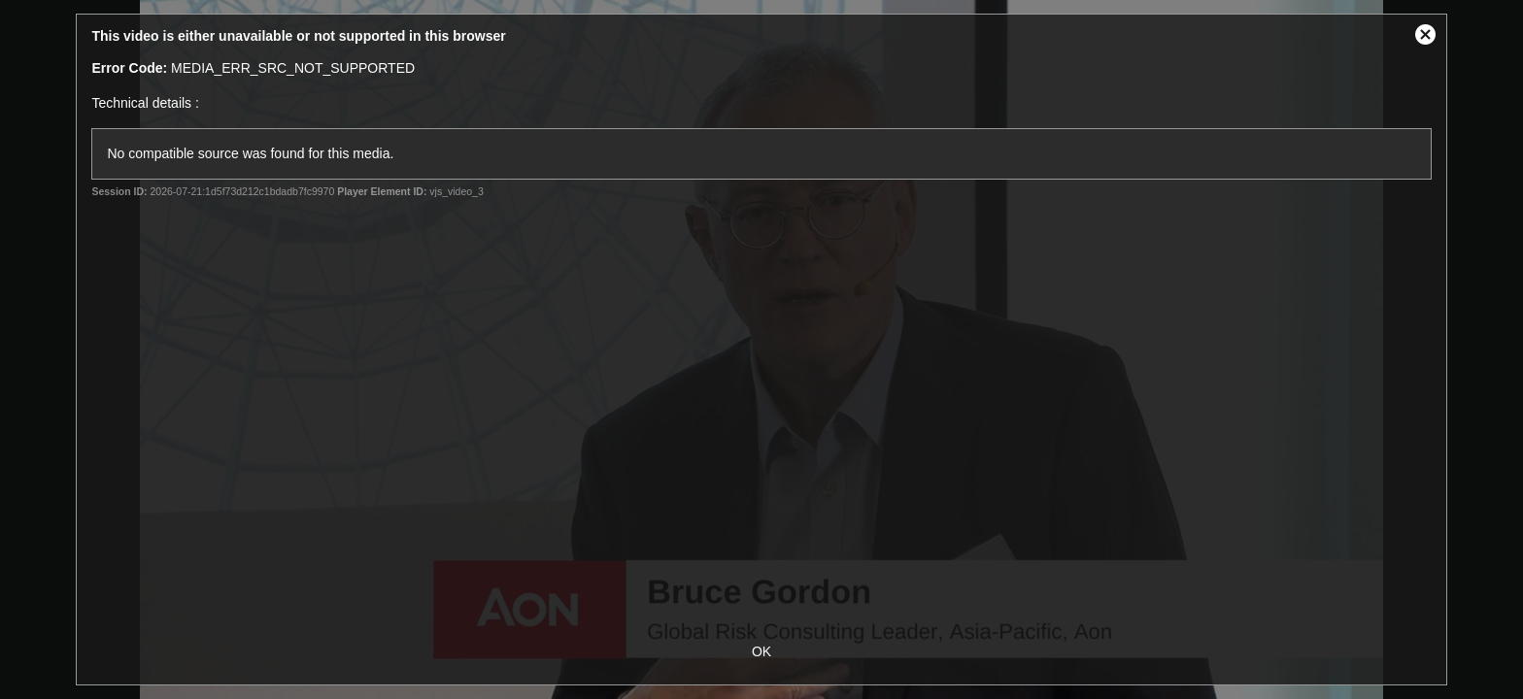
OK (761, 651)
